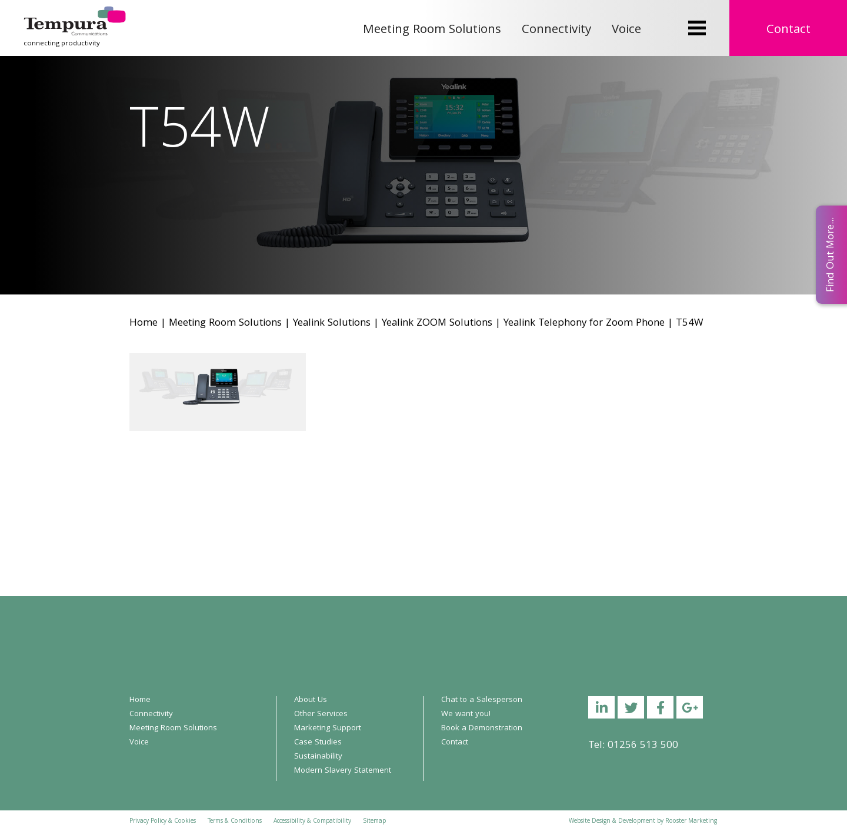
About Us (310, 700)
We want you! (466, 714)
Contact (788, 30)
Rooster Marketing (691, 821)
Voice (626, 30)
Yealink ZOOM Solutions (437, 323)
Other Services (321, 714)
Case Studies (318, 742)
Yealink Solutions (332, 323)
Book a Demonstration (481, 728)
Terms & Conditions (235, 821)
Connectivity (556, 30)
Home (143, 323)
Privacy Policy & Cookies (162, 821)
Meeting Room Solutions (432, 30)
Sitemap (374, 821)
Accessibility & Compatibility (312, 821)
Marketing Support (327, 728)
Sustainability (318, 756)
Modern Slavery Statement (342, 770)
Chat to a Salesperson (481, 700)
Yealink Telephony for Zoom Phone (584, 323)
